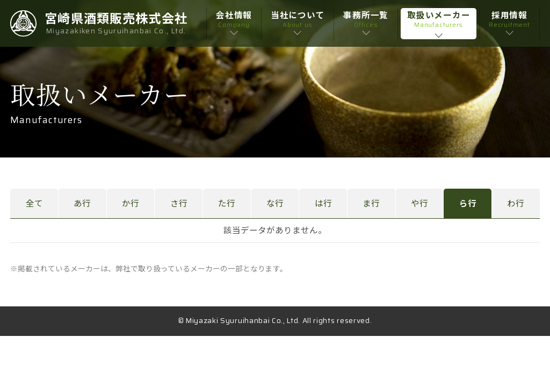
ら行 (467, 203)
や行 (419, 203)
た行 (226, 203)
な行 (275, 203)
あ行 (82, 203)
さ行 (178, 203)
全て (34, 203)
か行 (130, 203)
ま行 (371, 203)
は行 (323, 203)
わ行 (515, 203)
